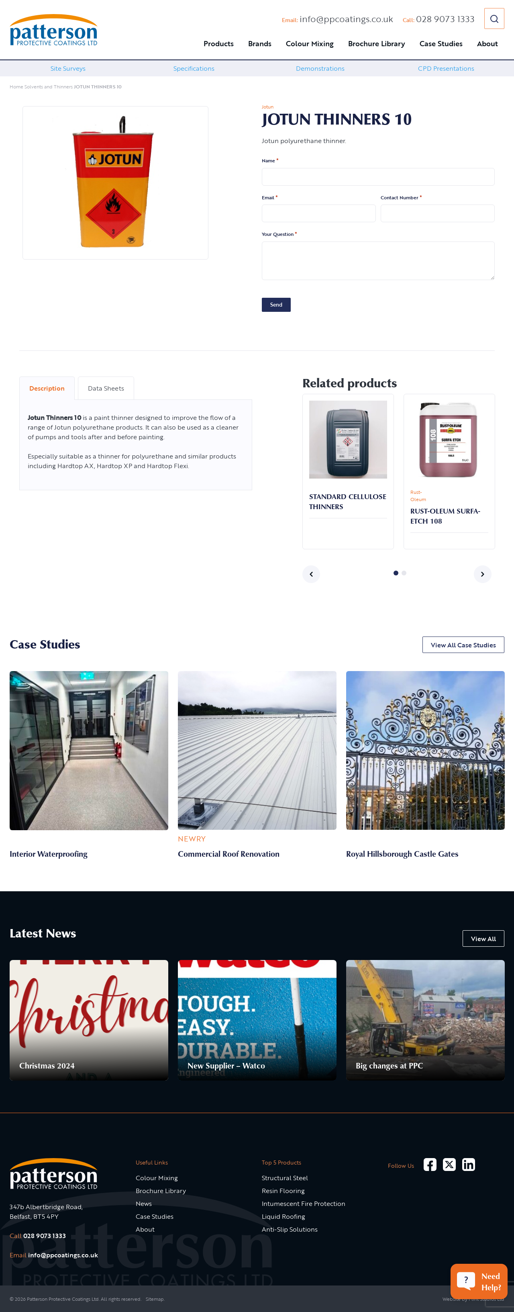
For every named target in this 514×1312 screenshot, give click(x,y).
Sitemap (155, 1298)
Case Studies (441, 43)
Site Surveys (68, 68)
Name (270, 161)
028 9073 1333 (445, 18)
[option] (68, 68)
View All (483, 939)
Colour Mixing (310, 43)
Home (16, 86)
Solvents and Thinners (48, 86)
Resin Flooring (283, 1190)
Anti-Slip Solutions (290, 1229)
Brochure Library (376, 43)
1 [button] (396, 573)
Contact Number (401, 198)
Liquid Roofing (283, 1216)
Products (219, 43)
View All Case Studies (463, 645)
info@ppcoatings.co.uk (346, 18)
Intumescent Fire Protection (303, 1203)
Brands (259, 43)
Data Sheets (106, 388)
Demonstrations (320, 68)
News (144, 1203)
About (487, 43)
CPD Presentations (446, 68)
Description (47, 388)
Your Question (279, 234)
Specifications (193, 68)
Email (270, 198)
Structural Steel (285, 1178)
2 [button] (404, 573)
